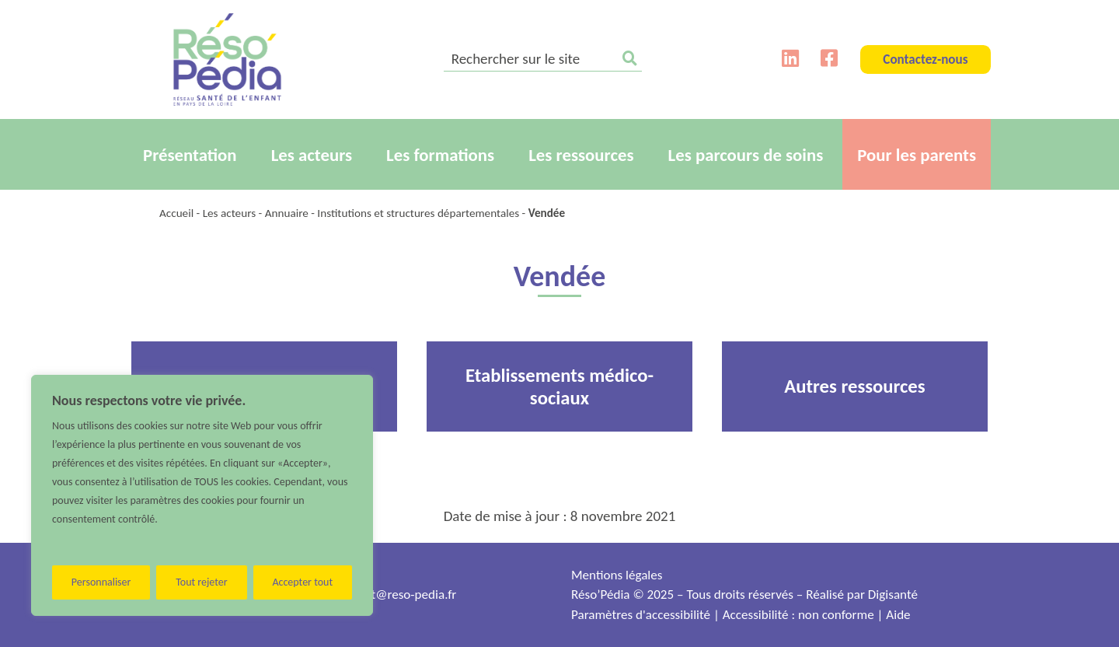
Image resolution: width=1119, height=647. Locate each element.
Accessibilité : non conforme (798, 615)
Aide (898, 615)
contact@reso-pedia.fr (396, 594)
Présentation (190, 155)
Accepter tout (302, 582)
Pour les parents (916, 155)
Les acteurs (311, 155)
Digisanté (893, 594)
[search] (543, 59)
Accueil (176, 213)
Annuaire (287, 213)
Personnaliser (101, 582)
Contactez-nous (925, 59)
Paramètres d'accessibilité (640, 615)
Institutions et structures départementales (418, 213)
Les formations (440, 155)
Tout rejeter (201, 582)
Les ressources (580, 155)
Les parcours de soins (746, 155)
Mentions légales (616, 575)
